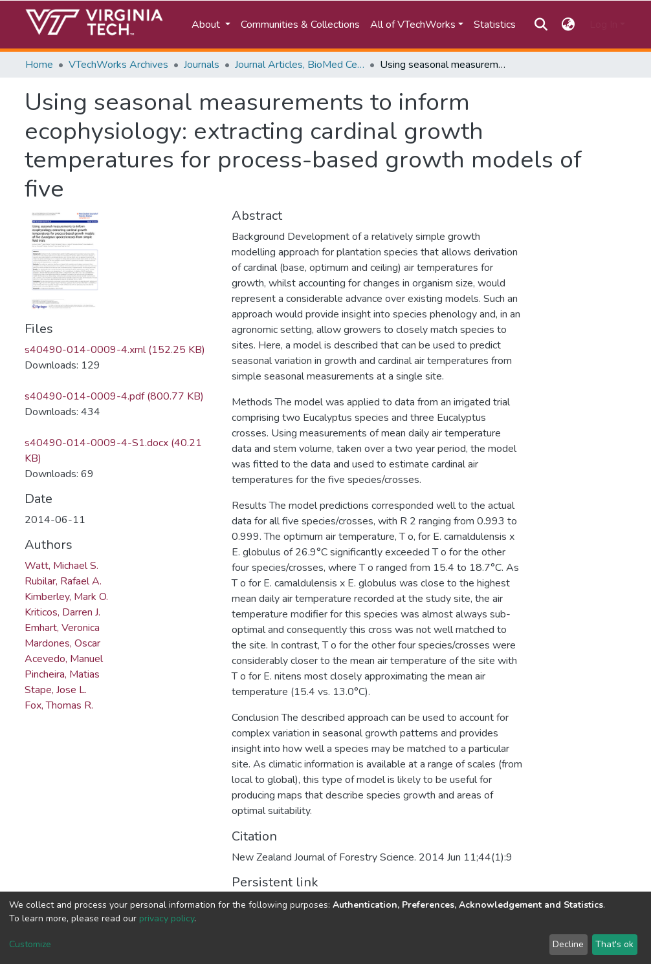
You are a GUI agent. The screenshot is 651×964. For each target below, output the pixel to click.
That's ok (614, 944)
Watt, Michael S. (61, 566)
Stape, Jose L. (56, 690)
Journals (201, 65)
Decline (568, 944)
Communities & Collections (300, 24)
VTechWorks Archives (118, 65)
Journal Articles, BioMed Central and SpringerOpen (299, 65)
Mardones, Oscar (62, 643)
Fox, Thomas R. (59, 705)
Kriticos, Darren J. (62, 612)
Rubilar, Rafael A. (63, 581)
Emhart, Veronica (62, 628)
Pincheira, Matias (62, 674)
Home (39, 65)
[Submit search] (541, 24)
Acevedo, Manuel (64, 659)
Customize (30, 944)
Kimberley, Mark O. (66, 597)
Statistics (495, 24)
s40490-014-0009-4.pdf (114, 396)
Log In (603, 24)
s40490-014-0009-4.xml (115, 350)
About (207, 24)
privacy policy (166, 918)
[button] (568, 24)
